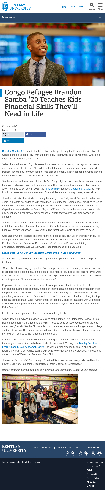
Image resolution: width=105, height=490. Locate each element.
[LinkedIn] (99, 453)
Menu (100, 9)
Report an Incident (95, 462)
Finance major (52, 188)
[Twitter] (86, 453)
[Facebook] (80, 453)
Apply (63, 6)
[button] (92, 5)
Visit (73, 6)
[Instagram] (93, 453)
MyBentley (91, 482)
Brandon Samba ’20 (13, 151)
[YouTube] (66, 453)
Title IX (90, 470)
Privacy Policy (93, 478)
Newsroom (10, 17)
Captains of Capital (81, 188)
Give (81, 6)
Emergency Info (94, 466)
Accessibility (92, 474)
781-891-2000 (93, 447)
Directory (91, 486)
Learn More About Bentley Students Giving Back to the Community (41, 252)
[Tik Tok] (73, 453)
